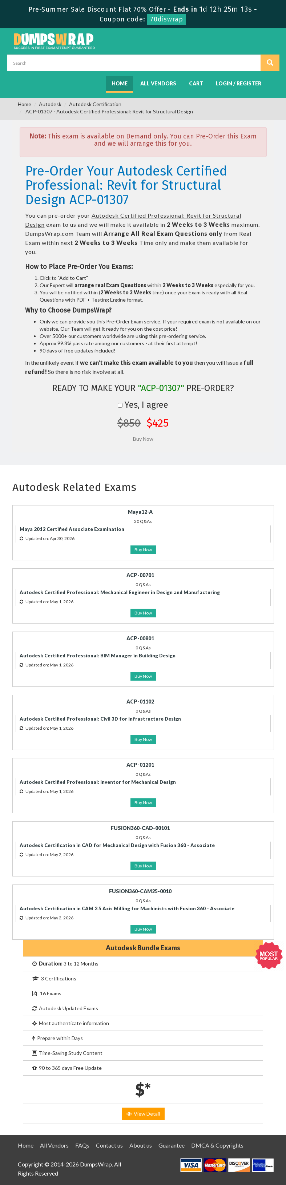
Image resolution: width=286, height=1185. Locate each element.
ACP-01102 (140, 701)
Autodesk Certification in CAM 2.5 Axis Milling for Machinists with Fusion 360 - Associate (127, 908)
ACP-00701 (140, 575)
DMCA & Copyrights (217, 1145)
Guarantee (171, 1145)
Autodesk (50, 104)
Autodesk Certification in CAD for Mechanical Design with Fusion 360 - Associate (117, 845)
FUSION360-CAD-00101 (140, 828)
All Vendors (158, 83)
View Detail (143, 1114)
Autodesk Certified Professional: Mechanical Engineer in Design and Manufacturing (120, 592)
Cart (196, 83)
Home (120, 83)
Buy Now (143, 549)
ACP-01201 (140, 765)
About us (140, 1145)
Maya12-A (140, 512)
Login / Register (238, 83)
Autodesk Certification (95, 104)
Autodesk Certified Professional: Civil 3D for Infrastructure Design (100, 719)
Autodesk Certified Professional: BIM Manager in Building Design (98, 655)
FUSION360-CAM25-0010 (140, 891)
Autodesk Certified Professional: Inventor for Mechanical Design (98, 782)
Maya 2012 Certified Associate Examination (72, 529)
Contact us (109, 1145)
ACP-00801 (140, 638)
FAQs (82, 1145)
